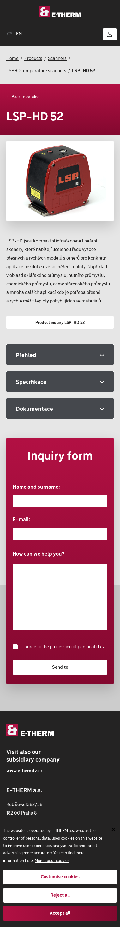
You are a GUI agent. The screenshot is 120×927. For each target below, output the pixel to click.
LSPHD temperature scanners (36, 71)
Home (12, 58)
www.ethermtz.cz (24, 771)
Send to (60, 667)
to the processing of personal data (71, 646)
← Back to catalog (22, 97)
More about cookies (52, 860)
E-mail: (60, 528)
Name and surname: (60, 495)
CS (9, 34)
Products (33, 58)
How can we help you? (60, 590)
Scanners (57, 58)
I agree (59, 647)
